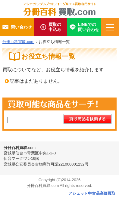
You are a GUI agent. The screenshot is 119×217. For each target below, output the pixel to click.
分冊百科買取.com (18, 41)
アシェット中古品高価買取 (91, 193)
